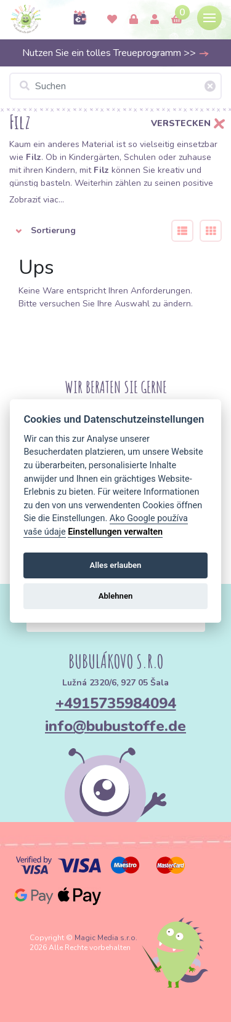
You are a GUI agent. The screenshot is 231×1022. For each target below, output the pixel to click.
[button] (82, 231)
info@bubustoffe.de (115, 726)
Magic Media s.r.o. (106, 938)
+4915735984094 (115, 703)
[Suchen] (115, 86)
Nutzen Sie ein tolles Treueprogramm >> (115, 53)
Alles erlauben (116, 565)
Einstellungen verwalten (115, 532)
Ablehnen (116, 596)
